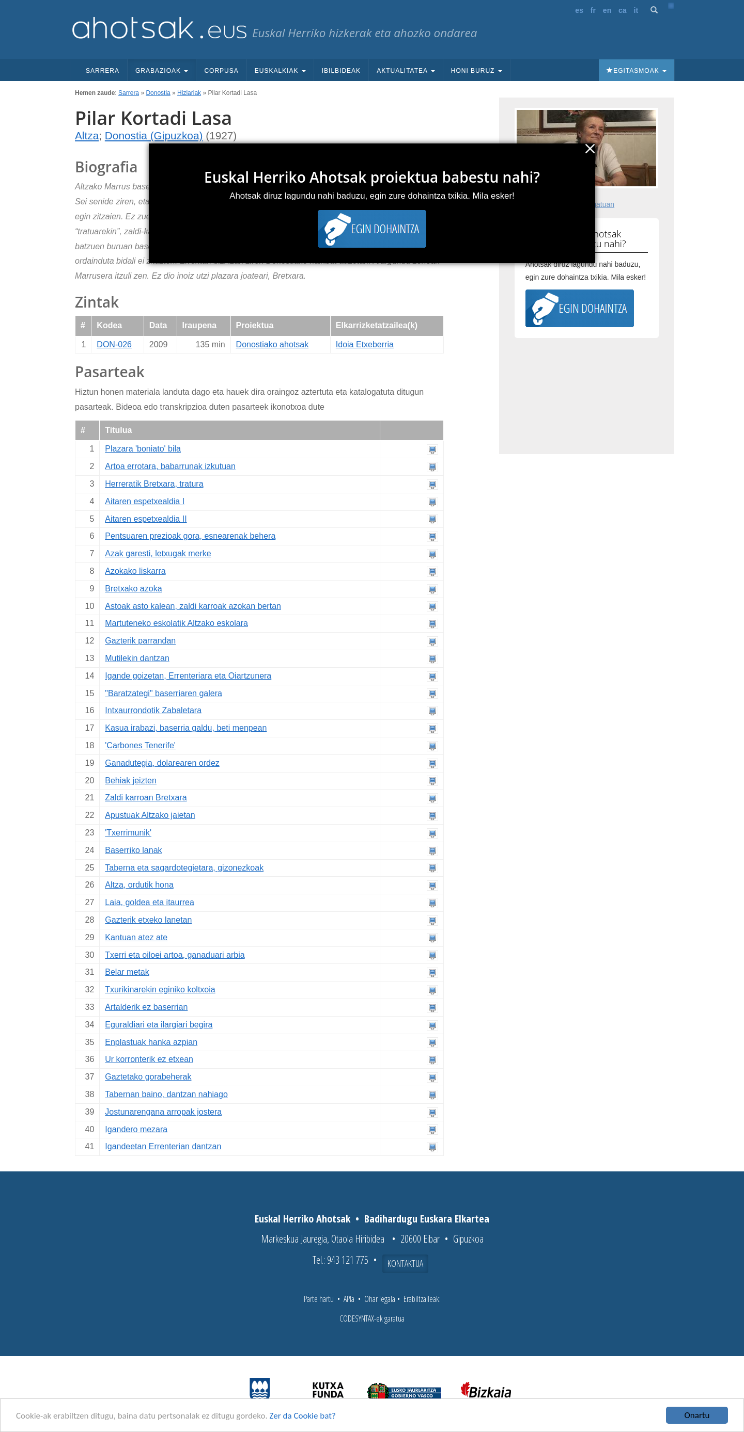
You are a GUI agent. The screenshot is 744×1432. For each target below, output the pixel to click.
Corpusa (221, 70)
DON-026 (114, 344)
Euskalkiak (280, 70)
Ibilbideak (341, 70)
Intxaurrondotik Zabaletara (153, 710)
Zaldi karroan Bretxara (146, 797)
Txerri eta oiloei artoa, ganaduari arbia (174, 955)
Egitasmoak (637, 70)
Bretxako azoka (133, 588)
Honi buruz (476, 70)
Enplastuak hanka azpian (151, 1042)
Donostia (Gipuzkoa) (154, 135)
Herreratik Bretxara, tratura (154, 483)
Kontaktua (405, 1263)
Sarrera (102, 70)
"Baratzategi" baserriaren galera (163, 693)
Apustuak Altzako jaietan (150, 815)
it (636, 10)
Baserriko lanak (133, 850)
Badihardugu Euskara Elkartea (426, 1219)
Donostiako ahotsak (272, 344)
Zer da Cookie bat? (303, 1416)
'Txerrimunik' (128, 832)
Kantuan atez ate (136, 937)
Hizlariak (189, 92)
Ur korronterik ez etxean (149, 1059)
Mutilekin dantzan (137, 658)
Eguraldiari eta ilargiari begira (158, 1024)
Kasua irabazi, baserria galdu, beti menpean (186, 727)
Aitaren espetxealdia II (146, 518)
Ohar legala (379, 1299)
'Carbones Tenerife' (140, 745)
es (579, 10)
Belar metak (127, 972)
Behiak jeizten (131, 780)
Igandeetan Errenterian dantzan (163, 1146)
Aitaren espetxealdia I (144, 501)
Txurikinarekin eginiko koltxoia (160, 989)
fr (593, 10)
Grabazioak (161, 70)
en (607, 10)
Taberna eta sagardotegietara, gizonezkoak (184, 867)
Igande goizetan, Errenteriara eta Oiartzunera (188, 675)
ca (622, 10)
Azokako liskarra (135, 571)
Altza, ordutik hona (139, 884)
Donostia (158, 92)
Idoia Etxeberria (365, 344)
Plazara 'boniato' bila (143, 448)
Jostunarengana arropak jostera (163, 1111)
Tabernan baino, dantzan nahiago (166, 1094)
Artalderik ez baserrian (146, 1007)
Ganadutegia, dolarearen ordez (162, 763)
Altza (87, 135)
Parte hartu (319, 1299)
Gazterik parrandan (140, 640)
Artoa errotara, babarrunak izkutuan (170, 466)
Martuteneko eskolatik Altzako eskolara (176, 623)
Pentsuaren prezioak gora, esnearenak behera (190, 536)
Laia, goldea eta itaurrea (149, 902)
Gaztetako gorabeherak (148, 1076)
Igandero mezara (136, 1129)
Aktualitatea (406, 70)
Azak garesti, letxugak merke (158, 553)
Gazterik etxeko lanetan (148, 919)
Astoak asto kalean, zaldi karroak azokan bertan (193, 606)
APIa (349, 1299)
